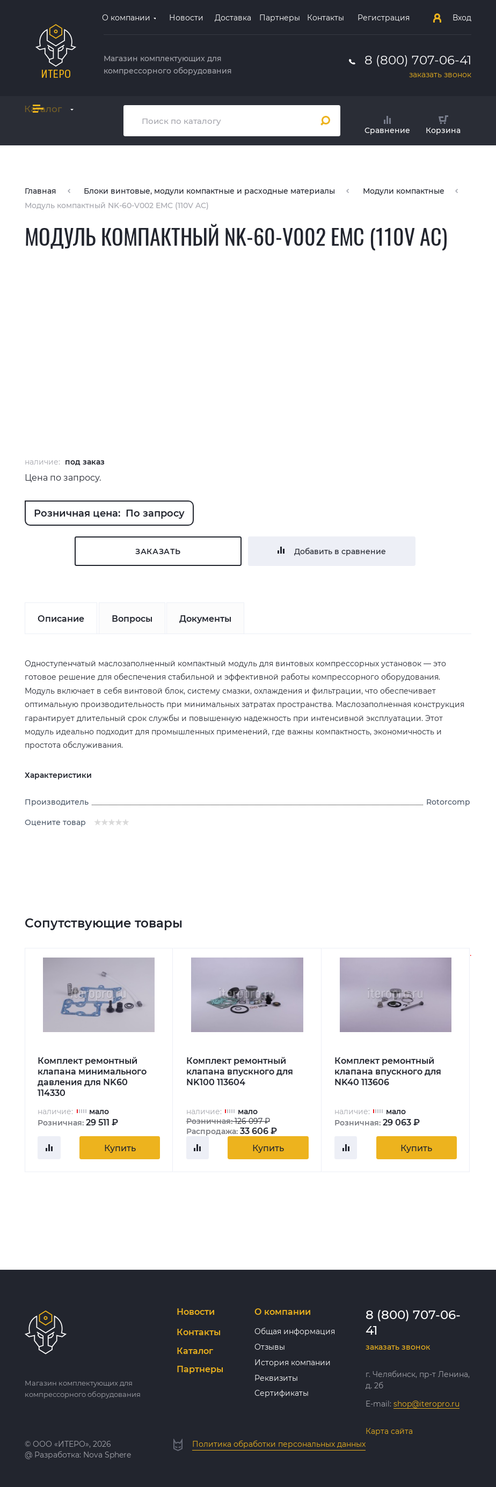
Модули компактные (403, 191)
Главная (40, 191)
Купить (120, 1148)
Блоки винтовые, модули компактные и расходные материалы (209, 191)
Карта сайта (389, 1431)
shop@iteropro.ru (426, 1404)
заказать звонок (440, 74)
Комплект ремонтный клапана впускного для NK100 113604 (239, 1071)
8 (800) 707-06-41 (417, 60)
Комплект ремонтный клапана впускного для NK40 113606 (387, 1071)
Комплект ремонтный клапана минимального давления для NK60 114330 (92, 1076)
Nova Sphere (107, 1455)
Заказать (158, 551)
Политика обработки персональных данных (279, 1444)
